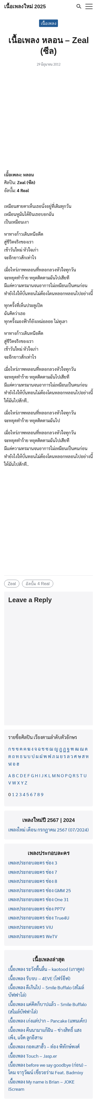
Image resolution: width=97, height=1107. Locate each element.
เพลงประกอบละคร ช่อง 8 (32, 881)
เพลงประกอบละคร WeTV (32, 936)
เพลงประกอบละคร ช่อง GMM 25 (39, 890)
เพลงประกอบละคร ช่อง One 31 (38, 899)
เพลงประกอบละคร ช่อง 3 (32, 863)
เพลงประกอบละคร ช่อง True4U (38, 918)
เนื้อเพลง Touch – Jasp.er (32, 1056)
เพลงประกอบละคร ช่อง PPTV (36, 909)
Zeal (12, 583)
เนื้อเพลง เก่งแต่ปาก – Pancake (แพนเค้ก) (47, 1021)
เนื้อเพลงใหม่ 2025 (25, 6)
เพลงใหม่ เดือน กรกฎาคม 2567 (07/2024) (48, 830)
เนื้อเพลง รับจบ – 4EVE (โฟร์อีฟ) (39, 978)
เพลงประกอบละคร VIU (30, 927)
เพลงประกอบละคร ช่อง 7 (32, 872)
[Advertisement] (48, 120)
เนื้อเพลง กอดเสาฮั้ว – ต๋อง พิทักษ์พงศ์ (44, 1046)
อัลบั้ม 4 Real (37, 583)
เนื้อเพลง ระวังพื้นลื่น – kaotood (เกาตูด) (46, 969)
